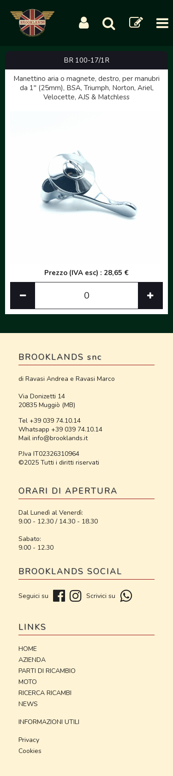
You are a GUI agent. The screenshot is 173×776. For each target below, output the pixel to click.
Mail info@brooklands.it (53, 438)
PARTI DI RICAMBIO (47, 671)
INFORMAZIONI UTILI (48, 722)
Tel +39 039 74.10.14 (49, 420)
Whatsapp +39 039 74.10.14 (60, 429)
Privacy (28, 740)
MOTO (27, 682)
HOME (27, 648)
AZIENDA (32, 659)
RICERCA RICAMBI (45, 693)
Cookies (30, 751)
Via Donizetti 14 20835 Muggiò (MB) (46, 400)
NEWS (28, 704)
